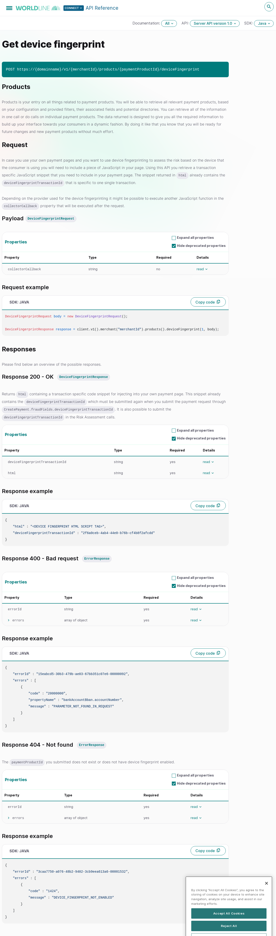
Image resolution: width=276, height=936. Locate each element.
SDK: (249, 23)
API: (186, 23)
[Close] (266, 896)
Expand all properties (195, 237)
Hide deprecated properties (201, 245)
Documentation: (146, 23)
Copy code (205, 301)
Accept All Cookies (229, 926)
